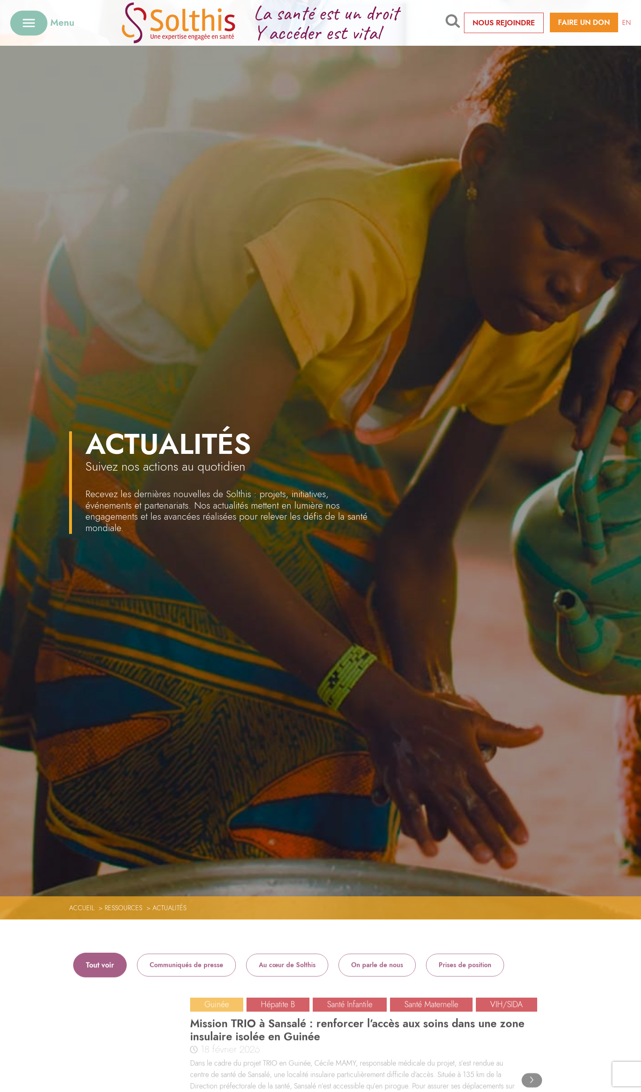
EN (626, 22)
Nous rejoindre (504, 23)
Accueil (81, 908)
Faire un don (584, 22)
